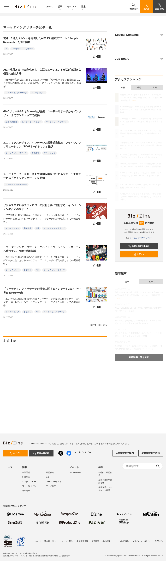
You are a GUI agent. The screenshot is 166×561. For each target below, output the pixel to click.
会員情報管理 (82, 541)
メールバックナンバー (139, 238)
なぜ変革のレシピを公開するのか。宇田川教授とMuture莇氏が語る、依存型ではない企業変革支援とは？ (140, 197)
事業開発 (27, 228)
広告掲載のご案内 (125, 453)
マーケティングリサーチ (22, 49)
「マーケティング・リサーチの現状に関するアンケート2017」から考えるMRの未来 (42, 290)
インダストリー (29, 481)
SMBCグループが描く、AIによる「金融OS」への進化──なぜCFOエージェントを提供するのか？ (140, 176)
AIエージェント (38, 93)
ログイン (138, 254)
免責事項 (95, 541)
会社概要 (106, 541)
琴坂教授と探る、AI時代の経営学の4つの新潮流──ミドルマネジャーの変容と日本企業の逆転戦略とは (141, 145)
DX (47, 477)
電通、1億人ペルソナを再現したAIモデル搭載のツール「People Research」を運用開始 (40, 40)
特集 (83, 6)
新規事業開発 (11, 122)
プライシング (49, 153)
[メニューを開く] (6, 6)
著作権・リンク (51, 541)
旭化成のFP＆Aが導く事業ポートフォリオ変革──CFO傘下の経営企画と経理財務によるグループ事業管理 (141, 98)
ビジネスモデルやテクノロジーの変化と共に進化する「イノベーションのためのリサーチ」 (42, 207)
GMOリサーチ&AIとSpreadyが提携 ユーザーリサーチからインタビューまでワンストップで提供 (42, 113)
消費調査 (35, 153)
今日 (123, 87)
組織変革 (26, 477)
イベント (71, 6)
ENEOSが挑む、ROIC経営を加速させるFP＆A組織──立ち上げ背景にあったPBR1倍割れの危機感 (140, 110)
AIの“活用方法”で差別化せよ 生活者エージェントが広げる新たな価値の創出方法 (42, 71)
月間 (155, 87)
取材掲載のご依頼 (151, 453)
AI (6, 49)
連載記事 (26, 490)
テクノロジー (52, 486)
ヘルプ (38, 541)
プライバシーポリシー (142, 541)
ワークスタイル (29, 486)
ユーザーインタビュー (31, 122)
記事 (60, 6)
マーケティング (12, 228)
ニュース (48, 6)
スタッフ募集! (67, 541)
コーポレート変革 (54, 481)
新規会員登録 (138, 246)
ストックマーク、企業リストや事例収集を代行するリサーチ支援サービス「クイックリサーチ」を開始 (42, 176)
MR (37, 228)
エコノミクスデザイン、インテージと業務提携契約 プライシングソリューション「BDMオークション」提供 (42, 144)
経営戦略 (50, 472)
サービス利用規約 (121, 541)
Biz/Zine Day (75, 472)
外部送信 (159, 541)
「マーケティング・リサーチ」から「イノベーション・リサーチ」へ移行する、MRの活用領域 (42, 249)
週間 (139, 87)
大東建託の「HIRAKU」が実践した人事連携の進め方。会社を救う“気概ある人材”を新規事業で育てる (141, 121)
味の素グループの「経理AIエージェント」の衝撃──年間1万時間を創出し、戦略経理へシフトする (140, 133)
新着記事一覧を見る (139, 357)
